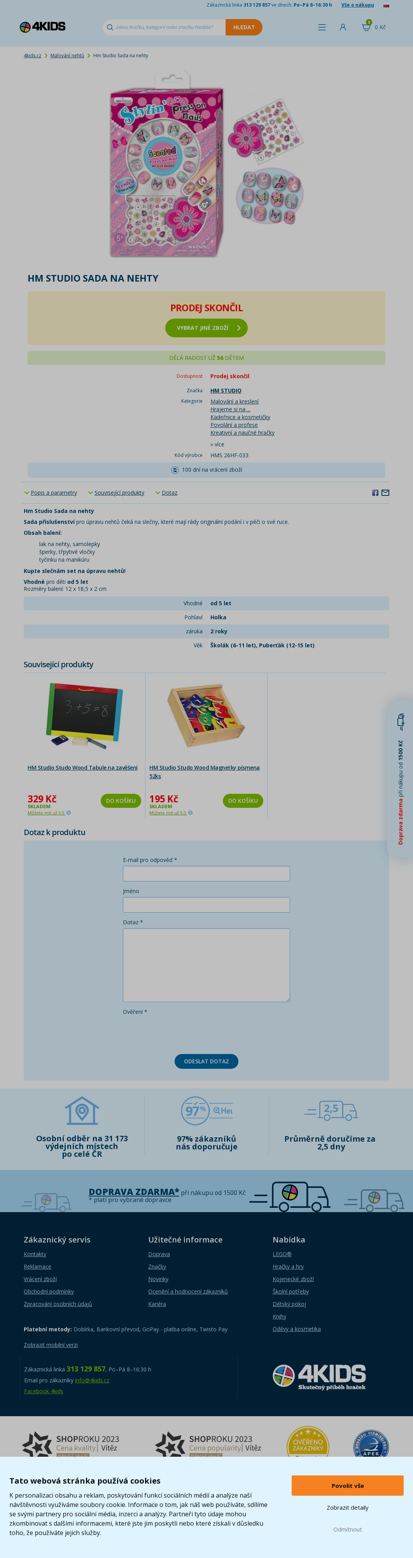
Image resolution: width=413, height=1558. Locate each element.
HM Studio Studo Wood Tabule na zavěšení (83, 767)
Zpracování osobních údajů (58, 1304)
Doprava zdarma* (134, 1192)
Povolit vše (348, 1485)
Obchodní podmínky (49, 1291)
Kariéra (157, 1304)
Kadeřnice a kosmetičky (240, 417)
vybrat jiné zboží (209, 327)
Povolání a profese (234, 424)
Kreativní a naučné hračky (242, 432)
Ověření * (135, 1011)
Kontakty (35, 1254)
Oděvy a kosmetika (297, 1328)
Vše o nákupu (357, 5)
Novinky (158, 1279)
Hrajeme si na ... (230, 409)
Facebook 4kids (43, 1391)
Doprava (159, 1254)
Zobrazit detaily (348, 1507)
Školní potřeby (291, 1291)
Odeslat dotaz (206, 1061)
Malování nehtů (67, 55)
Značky (157, 1266)
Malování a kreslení (234, 401)
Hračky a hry (288, 1266)
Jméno (131, 891)
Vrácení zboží (40, 1279)
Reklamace (37, 1266)
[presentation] (182, 1033)
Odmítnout (347, 1529)
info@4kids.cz (92, 1380)
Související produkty (119, 492)
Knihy (279, 1316)
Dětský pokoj (289, 1304)
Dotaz (169, 492)
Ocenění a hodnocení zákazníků (188, 1291)
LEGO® (282, 1254)
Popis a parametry (54, 492)
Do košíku (121, 800)
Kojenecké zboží (293, 1279)
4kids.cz (32, 55)
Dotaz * (133, 922)
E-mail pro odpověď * (150, 860)
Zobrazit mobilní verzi (51, 1344)
